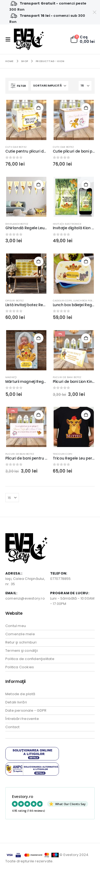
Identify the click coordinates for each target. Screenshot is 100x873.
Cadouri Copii (62, 300)
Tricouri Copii (63, 454)
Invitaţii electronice (67, 224)
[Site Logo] (29, 39)
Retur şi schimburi (21, 642)
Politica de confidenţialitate (29, 658)
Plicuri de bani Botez (67, 377)
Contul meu (15, 625)
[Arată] (85, 86)
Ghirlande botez (16, 224)
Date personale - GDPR (25, 710)
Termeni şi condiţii (21, 650)
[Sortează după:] (49, 86)
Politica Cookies (19, 667)
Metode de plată (20, 693)
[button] (9, 39)
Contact (12, 726)
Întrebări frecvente (22, 718)
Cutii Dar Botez (16, 147)
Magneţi (11, 377)
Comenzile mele (20, 634)
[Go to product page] (26, 120)
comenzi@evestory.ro (25, 598)
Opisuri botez (14, 300)
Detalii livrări (16, 702)
